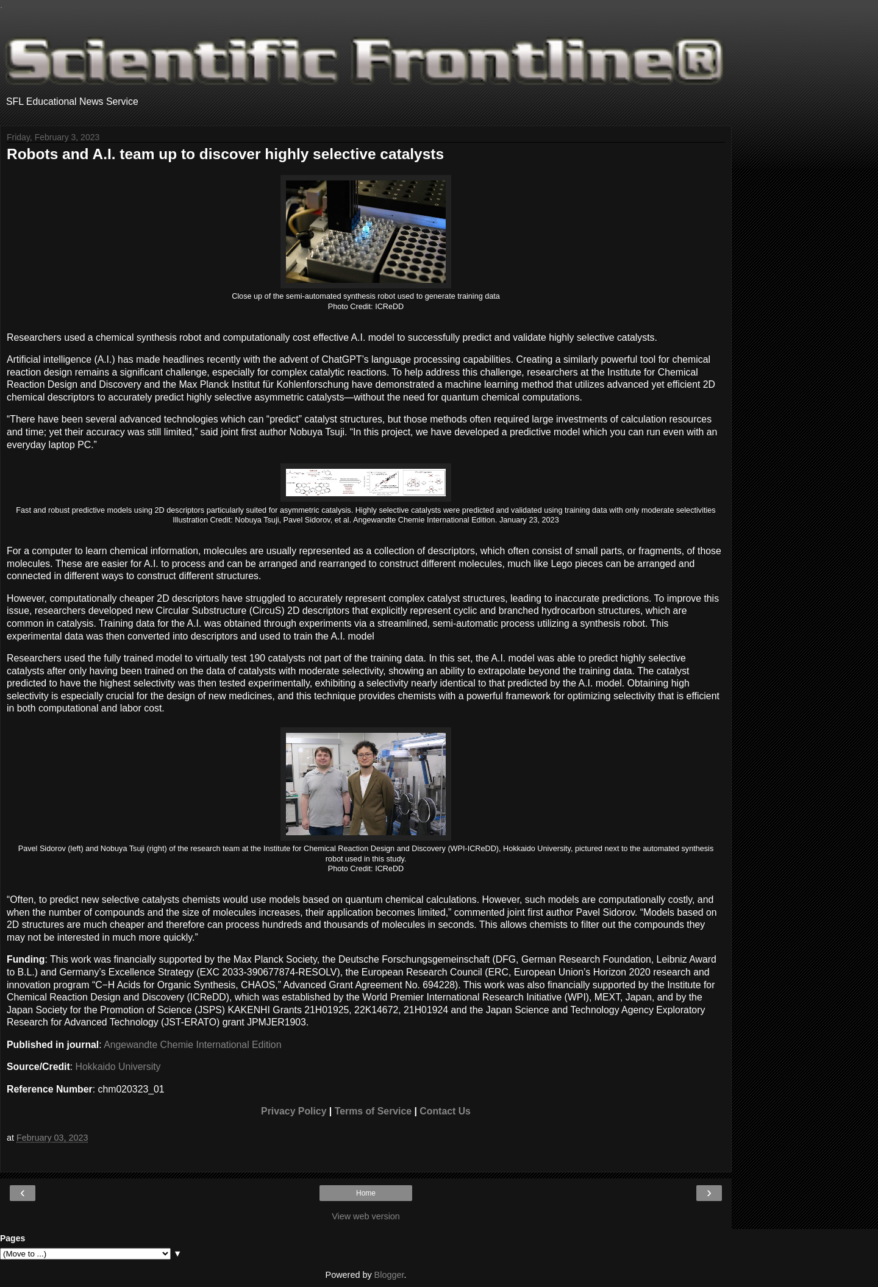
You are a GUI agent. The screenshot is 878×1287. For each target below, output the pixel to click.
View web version (366, 1216)
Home (366, 1193)
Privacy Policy (293, 1111)
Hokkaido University (118, 1066)
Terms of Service (373, 1111)
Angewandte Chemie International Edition (192, 1044)
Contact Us (445, 1111)
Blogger (389, 1275)
